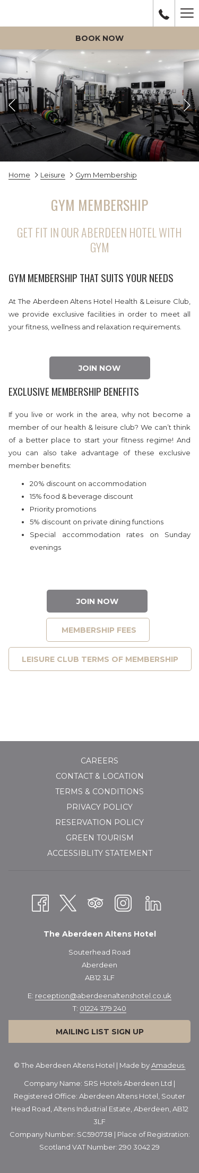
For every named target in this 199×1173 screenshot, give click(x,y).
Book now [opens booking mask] (99, 38)
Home (19, 175)
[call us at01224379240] (164, 13)
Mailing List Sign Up (100, 1031)
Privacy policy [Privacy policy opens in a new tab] (99, 807)
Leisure (52, 175)
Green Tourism (100, 838)
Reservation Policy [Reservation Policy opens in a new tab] (99, 822)
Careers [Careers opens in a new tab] (99, 761)
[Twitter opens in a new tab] (67, 902)
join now (99, 368)
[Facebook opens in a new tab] (40, 902)
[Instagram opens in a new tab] (123, 902)
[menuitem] (99, 762)
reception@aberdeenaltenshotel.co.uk (103, 995)
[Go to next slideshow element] (187, 105)
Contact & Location (100, 776)
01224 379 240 (103, 1008)
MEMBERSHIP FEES (97, 630)
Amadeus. (168, 1065)
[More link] (187, 13)
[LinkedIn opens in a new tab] (153, 902)
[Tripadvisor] (95, 902)
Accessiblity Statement (99, 853)
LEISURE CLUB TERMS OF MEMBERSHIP (100, 659)
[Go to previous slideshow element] (12, 105)
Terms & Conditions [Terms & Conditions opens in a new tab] (99, 791)
